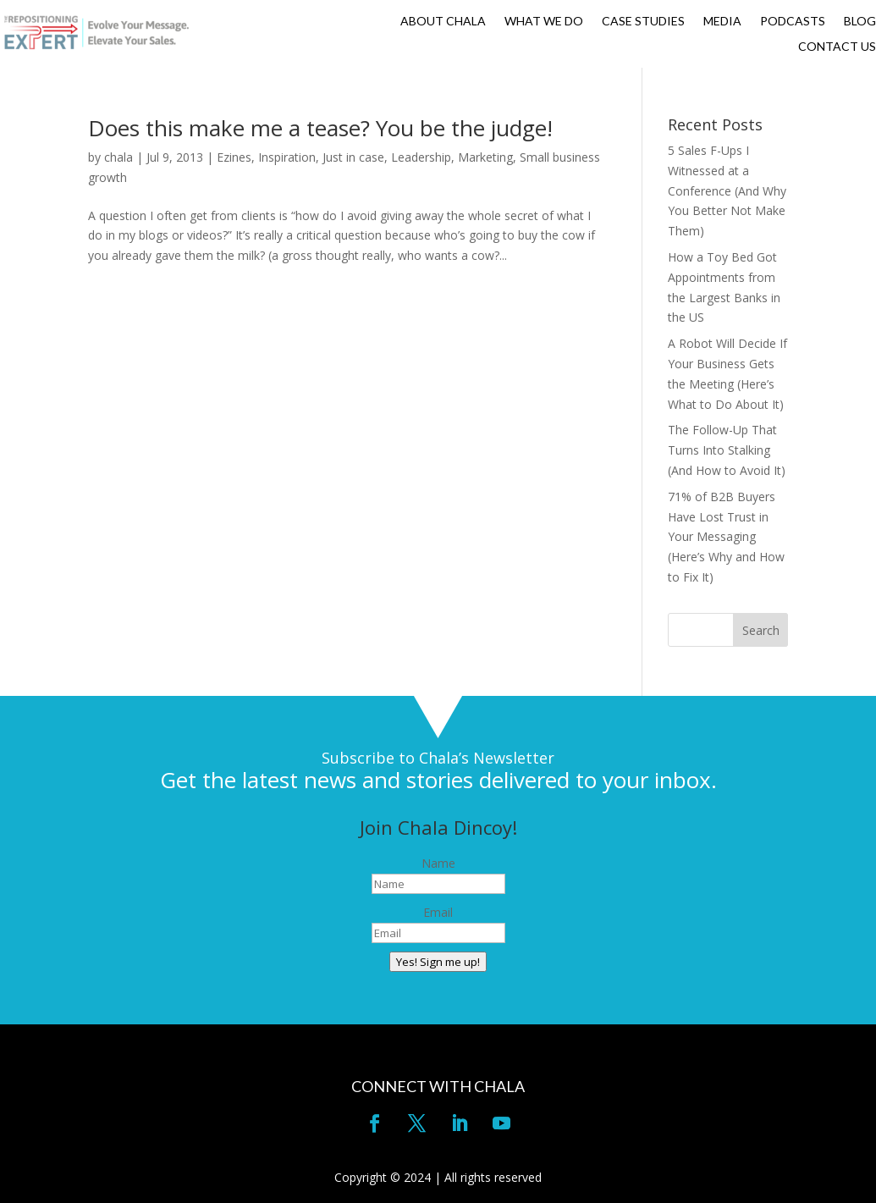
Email (438, 912)
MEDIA (722, 21)
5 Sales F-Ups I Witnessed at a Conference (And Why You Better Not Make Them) (727, 190)
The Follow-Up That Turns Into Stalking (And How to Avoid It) (726, 450)
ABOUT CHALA (443, 21)
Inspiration (287, 157)
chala (118, 157)
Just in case (353, 157)
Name (438, 863)
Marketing (485, 157)
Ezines (234, 157)
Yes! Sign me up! (438, 961)
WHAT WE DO (543, 21)
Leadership (421, 157)
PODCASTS (792, 21)
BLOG (860, 21)
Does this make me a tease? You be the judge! (320, 128)
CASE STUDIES (643, 21)
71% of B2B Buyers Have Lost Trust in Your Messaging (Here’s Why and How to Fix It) (726, 536)
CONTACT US (837, 47)
